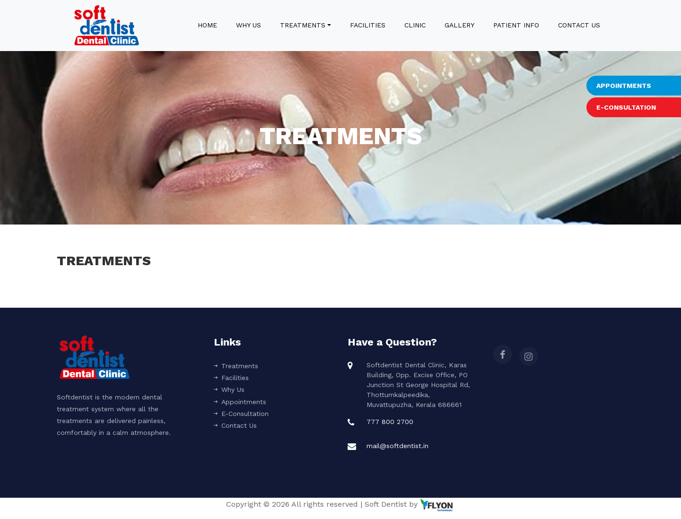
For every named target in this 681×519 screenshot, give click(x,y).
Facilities (367, 25)
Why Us (248, 25)
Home (209, 24)
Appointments (240, 402)
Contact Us (579, 25)
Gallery (459, 25)
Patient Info (516, 25)
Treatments (302, 25)
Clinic (415, 25)
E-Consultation (241, 413)
